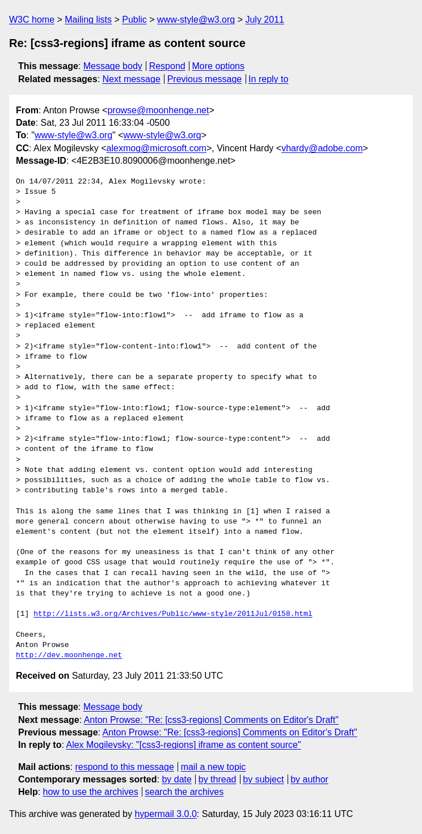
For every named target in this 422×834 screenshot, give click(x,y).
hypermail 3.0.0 (165, 814)
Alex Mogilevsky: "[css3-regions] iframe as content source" (183, 745)
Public (134, 19)
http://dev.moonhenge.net (69, 655)
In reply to (268, 79)
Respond (167, 66)
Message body (112, 66)
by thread (218, 779)
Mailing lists (88, 19)
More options (218, 66)
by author (309, 779)
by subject (263, 779)
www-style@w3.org (196, 19)
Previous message (204, 79)
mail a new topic (213, 767)
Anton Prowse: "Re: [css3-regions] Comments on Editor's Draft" (211, 720)
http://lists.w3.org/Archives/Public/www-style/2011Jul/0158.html (172, 614)
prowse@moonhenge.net (158, 110)
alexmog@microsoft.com (156, 148)
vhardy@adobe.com (321, 148)
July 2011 (264, 19)
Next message (132, 79)
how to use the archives (90, 792)
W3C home (31, 19)
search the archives (184, 792)
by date (176, 779)
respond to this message (124, 767)
